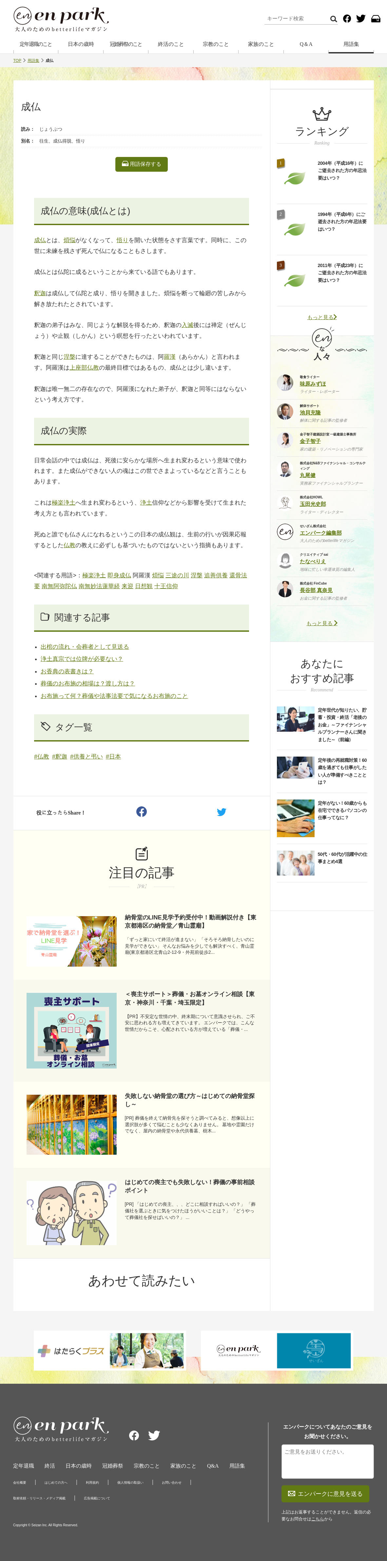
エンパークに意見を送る (325, 1494)
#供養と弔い (86, 756)
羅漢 (170, 357)
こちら (317, 1518)
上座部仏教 (84, 367)
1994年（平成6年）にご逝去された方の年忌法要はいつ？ (342, 222)
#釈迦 (59, 756)
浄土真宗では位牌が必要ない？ (82, 659)
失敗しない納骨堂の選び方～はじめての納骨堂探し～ (190, 1100)
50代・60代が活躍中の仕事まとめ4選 (342, 858)
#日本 (113, 756)
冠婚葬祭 (112, 1466)
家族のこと (261, 44)
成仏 (40, 240)
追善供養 (216, 575)
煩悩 (69, 240)
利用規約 (92, 1482)
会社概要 (19, 1482)
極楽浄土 (63, 502)
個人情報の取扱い (130, 1482)
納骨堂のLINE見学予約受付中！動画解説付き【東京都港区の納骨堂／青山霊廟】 (190, 921)
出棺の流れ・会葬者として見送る (85, 647)
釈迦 (40, 293)
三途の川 (177, 575)
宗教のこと (216, 44)
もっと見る (322, 317)
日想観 (144, 586)
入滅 (187, 325)
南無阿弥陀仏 (59, 586)
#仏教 (41, 756)
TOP (17, 60)
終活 (50, 1466)
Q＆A (306, 44)
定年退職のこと (36, 44)
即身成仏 (119, 575)
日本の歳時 (81, 44)
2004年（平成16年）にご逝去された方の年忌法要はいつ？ (342, 171)
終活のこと (171, 44)
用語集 (351, 44)
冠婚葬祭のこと (126, 44)
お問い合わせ (172, 1482)
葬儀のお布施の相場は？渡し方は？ (88, 683)
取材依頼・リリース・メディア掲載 (39, 1498)
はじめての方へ (56, 1482)
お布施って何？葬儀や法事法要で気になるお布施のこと (114, 696)
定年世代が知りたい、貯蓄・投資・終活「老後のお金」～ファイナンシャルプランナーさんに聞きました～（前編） (342, 724)
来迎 (127, 586)
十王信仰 (166, 586)
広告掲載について (97, 1498)
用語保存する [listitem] (141, 164)
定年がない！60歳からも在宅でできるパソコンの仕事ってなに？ (342, 810)
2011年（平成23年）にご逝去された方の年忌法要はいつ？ (342, 273)
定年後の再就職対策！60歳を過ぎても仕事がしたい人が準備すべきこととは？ (342, 771)
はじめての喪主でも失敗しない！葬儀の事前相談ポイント (190, 1186)
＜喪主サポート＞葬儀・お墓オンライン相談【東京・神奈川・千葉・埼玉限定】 (190, 998)
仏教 (69, 545)
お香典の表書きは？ (67, 671)
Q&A (213, 1466)
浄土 (146, 502)
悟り (122, 240)
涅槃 (69, 357)
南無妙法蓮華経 (99, 586)
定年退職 (23, 1466)
